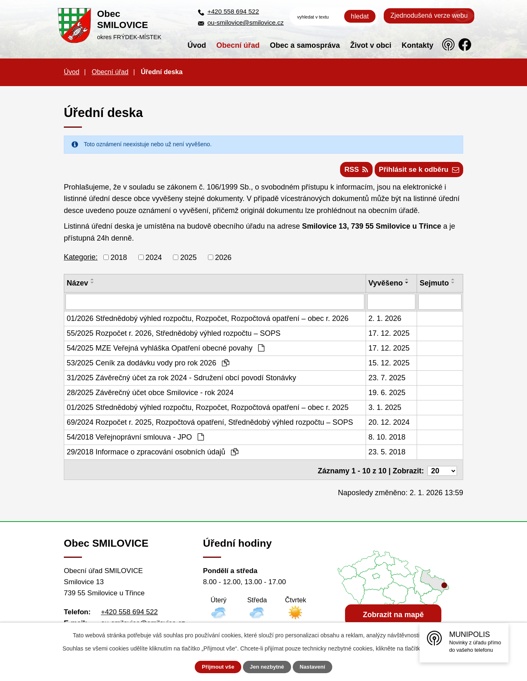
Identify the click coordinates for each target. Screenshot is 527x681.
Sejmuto (434, 285)
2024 (153, 259)
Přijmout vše (213, 667)
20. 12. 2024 (389, 424)
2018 (119, 259)
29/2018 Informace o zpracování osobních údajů (152, 454)
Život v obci (371, 45)
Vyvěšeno (385, 285)
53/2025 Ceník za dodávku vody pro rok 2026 (148, 365)
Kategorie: (81, 259)
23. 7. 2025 (387, 380)
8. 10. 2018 (387, 439)
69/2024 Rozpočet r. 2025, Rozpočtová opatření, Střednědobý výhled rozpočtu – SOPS (210, 424)
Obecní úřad (238, 45)
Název (77, 285)
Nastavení (317, 667)
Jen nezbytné (267, 667)
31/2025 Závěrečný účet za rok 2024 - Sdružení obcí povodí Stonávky (181, 380)
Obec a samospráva (305, 45)
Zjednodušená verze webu (429, 15)
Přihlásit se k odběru (417, 171)
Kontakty (418, 45)
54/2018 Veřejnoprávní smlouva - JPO (135, 439)
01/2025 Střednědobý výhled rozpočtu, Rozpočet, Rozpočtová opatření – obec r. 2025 (207, 409)
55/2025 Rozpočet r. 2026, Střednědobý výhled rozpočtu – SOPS (173, 335)
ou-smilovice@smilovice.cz (246, 22)
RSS (350, 171)
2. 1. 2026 (384, 320)
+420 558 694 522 (233, 11)
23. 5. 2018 (387, 454)
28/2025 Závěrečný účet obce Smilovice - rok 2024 (150, 395)
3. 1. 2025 (384, 409)
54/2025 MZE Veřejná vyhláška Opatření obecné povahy (165, 350)
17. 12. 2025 (389, 335)
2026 (223, 259)
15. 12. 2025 (389, 365)
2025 (188, 259)
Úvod (197, 45)
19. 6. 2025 (387, 395)
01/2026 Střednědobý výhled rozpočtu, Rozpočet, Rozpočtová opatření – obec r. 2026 (207, 320)
